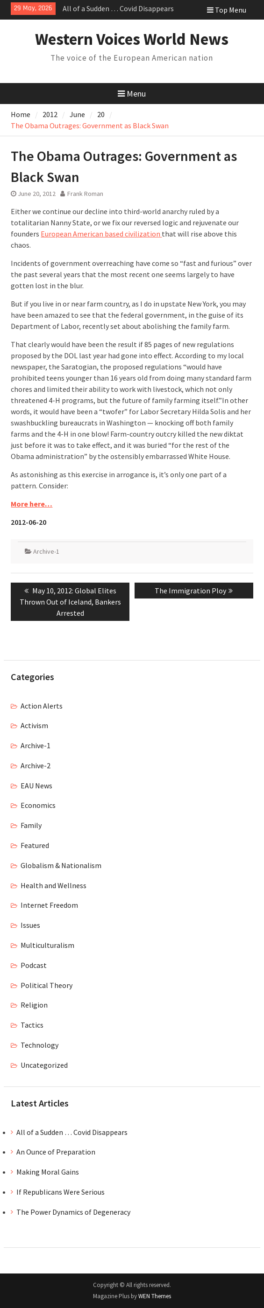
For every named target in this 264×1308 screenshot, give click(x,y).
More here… (31, 503)
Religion (34, 1004)
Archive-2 (35, 765)
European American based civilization (101, 233)
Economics (38, 805)
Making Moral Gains (47, 1171)
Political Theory (46, 985)
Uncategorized (44, 1065)
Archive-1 (46, 551)
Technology (39, 1045)
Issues (30, 925)
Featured (35, 845)
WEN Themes (154, 1296)
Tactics (32, 1025)
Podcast (34, 965)
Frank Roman (85, 193)
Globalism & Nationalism (61, 865)
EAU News (36, 785)
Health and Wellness (53, 885)
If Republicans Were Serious (60, 1192)
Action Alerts (42, 705)
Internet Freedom (49, 905)
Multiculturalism (47, 945)
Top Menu (226, 9)
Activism (34, 725)
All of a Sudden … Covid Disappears (118, 8)
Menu (132, 93)
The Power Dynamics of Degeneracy (73, 1212)
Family (31, 825)
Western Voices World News (131, 39)
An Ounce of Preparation (55, 1151)
